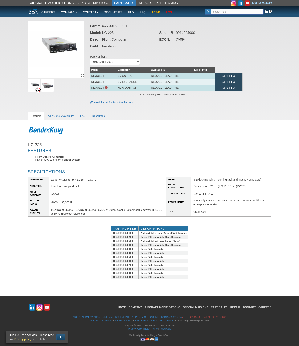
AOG (169, 12)
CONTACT (249, 307)
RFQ (143, 12)
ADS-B (155, 12)
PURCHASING (167, 3)
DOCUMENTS (113, 12)
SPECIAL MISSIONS (93, 3)
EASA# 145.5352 (124, 320)
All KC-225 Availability (61, 115)
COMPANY (135, 307)
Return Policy (151, 329)
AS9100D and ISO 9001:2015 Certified (154, 320)
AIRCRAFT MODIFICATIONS (52, 3)
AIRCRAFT (162, 307)
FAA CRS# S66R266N (101, 320)
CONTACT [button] (90, 12)
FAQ (131, 12)
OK (61, 337)
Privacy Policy (135, 329)
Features (36, 115)
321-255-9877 (197, 317)
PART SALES (124, 3)
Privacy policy (23, 339)
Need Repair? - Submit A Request (111, 102)
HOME (122, 307)
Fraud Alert (165, 329)
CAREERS (48, 12)
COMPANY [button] (69, 12)
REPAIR (145, 3)
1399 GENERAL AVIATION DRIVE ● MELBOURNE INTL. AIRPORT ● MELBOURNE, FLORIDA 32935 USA (127, 317)
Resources (98, 115)
